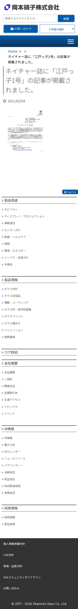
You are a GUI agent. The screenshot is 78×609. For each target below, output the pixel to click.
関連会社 (8, 386)
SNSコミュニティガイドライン (22, 577)
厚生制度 (8, 524)
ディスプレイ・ (23, 216)
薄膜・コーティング (15, 302)
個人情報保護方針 (14, 544)
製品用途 (10, 200)
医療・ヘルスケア (14, 237)
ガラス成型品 (11, 296)
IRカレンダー (11, 451)
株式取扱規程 (11, 486)
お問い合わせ (21, 28)
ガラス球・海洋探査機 (16, 309)
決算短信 (8, 472)
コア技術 (10, 352)
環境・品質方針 (12, 566)
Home (12, 51)
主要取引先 (10, 393)
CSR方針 (8, 555)
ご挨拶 (7, 379)
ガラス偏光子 (11, 323)
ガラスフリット (12, 316)
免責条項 (8, 493)
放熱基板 (8, 337)
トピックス (10, 406)
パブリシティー (12, 465)
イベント (8, 413)
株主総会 (8, 479)
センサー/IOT (11, 230)
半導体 (7, 264)
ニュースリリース (13, 458)
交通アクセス (11, 399)
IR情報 (8, 428)
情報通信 (8, 223)
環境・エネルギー (14, 250)
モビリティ (9, 209)
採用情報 (10, 507)
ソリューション (12, 330)
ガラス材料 (10, 289)
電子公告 (8, 445)
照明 (6, 244)
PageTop (70, 192)
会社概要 (10, 363)
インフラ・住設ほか (15, 257)
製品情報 (10, 279)
